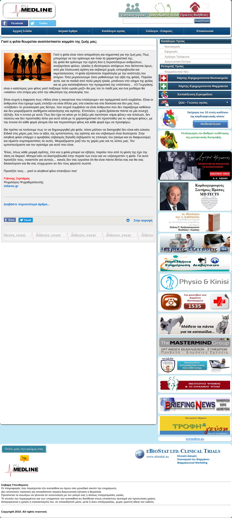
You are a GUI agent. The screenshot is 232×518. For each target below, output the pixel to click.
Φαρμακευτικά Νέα (176, 71)
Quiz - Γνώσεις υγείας (204, 102)
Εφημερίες (171, 51)
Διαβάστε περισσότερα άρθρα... (27, 204)
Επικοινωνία (205, 31)
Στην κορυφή (143, 220)
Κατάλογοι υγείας (113, 31)
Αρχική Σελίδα (22, 31)
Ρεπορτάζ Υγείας (172, 66)
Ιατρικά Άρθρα (74, 31)
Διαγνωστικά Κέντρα (178, 61)
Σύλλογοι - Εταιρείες (159, 31)
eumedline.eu (195, 439)
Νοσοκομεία (172, 46)
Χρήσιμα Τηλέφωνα (177, 56)
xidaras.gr (11, 186)
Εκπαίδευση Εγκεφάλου (195, 94)
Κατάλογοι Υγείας (173, 41)
